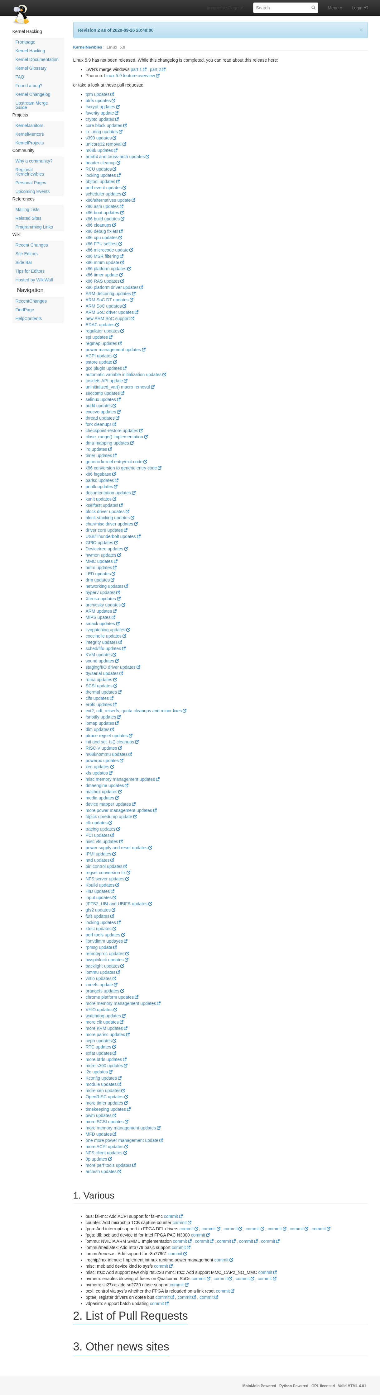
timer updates (99, 455)
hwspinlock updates (105, 959)
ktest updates (99, 928)
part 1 (136, 69)
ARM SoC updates (104, 306)
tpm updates (98, 94)
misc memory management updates (120, 779)
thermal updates (101, 692)
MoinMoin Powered (259, 1386)
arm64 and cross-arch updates (115, 156)
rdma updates (99, 679)
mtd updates (98, 860)
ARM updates (99, 611)
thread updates (100, 418)
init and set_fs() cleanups (110, 741)
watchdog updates (103, 1015)
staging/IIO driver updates (111, 667)
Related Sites (28, 218)
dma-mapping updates (107, 443)
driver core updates (104, 530)
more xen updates (103, 1090)
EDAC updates (100, 324)
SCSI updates (99, 685)
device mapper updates (108, 804)
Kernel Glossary (31, 68)
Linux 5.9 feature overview (129, 75)
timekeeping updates (106, 1109)
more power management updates (119, 810)
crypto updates (100, 119)
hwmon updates (101, 555)
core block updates (104, 125)
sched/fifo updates (103, 648)
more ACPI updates (104, 1146)
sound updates (100, 660)
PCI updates (98, 835)
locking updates (101, 175)
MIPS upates (98, 617)
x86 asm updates (102, 206)
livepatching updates (106, 629)
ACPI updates (99, 355)
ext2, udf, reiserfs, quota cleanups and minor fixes (134, 710)
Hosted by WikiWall (34, 279)
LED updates (98, 573)
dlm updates (97, 729)
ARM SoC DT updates (107, 299)
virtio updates (99, 978)
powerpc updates (102, 760)
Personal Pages (31, 182)
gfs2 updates (98, 909)
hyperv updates (101, 592)
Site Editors (27, 253)
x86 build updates (103, 218)
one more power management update (122, 1140)
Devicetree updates (104, 548)
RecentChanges (31, 301)
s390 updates (99, 137)
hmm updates (99, 567)
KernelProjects (30, 142)
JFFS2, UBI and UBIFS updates (116, 903)
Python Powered (293, 1386)
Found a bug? (29, 85)
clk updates (97, 822)
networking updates (104, 586)
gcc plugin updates (104, 368)
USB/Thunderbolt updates (111, 536)
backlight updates (103, 966)
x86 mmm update (102, 262)
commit (171, 1216)
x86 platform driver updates (112, 287)
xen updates (97, 766)
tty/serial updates (102, 673)
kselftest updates (102, 505)
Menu (335, 8)
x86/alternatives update (108, 200)
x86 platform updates (106, 268)
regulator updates (103, 330)
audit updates (99, 405)
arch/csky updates (103, 604)
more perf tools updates (109, 1165)
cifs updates (97, 698)
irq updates (96, 449)
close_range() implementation (114, 436)
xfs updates (97, 773)
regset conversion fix (106, 872)
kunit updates (99, 499)
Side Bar (24, 262)
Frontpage (26, 42)
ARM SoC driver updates (110, 312)
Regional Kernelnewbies (30, 172)
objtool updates (100, 181)
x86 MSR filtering (102, 256)
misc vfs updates (102, 841)
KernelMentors (30, 134)
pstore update (99, 362)
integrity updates (102, 642)
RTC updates (98, 1046)
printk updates (99, 486)
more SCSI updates (105, 1121)
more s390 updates (104, 1065)
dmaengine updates (105, 785)
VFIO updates (99, 1009)
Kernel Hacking (30, 50)
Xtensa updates (101, 598)
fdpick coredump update (109, 816)
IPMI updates (99, 853)
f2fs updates (97, 916)
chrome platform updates (110, 997)
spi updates (97, 337)
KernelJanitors (30, 125)
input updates (99, 897)
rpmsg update (99, 947)
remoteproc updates (105, 953)
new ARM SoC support (108, 318)
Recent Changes (32, 245)
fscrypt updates (100, 106)
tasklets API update (104, 380)
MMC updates (99, 561)
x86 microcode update (107, 249)
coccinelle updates (104, 636)
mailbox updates (102, 791)
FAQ (20, 76)
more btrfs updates (104, 1059)
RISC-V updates (101, 748)
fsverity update (100, 113)
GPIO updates (99, 542)
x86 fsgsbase (99, 474)
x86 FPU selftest (102, 243)
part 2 (155, 69)
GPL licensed (323, 1386)
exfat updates (99, 1053)
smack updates (100, 623)
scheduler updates (103, 193)
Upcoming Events (33, 191)
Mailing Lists (28, 209)
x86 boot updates (102, 212)
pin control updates (104, 866)
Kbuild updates (100, 885)
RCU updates (99, 169)
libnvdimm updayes (104, 941)
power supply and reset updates (116, 847)
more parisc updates (105, 1034)
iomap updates (100, 723)
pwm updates (99, 1115)
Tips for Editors (30, 271)
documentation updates (108, 492)
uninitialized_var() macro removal (118, 386)
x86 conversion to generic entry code (121, 467)
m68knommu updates (107, 754)
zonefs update (99, 984)
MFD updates (99, 1134)
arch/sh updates (101, 1171)
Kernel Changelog (33, 94)
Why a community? (34, 160)
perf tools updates (103, 934)
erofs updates (99, 704)
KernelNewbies (87, 47)
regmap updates (101, 343)
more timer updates (104, 1102)
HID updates (98, 891)
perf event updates (104, 187)
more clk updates (102, 1022)
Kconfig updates (101, 1078)
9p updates (96, 1159)
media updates (100, 797)
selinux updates (101, 399)
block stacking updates (108, 517)
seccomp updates (103, 393)
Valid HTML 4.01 (352, 1386)
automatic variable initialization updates (124, 374)
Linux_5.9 (116, 47)
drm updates (98, 579)
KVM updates (99, 654)
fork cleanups (99, 424)
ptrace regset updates (107, 735)
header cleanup (101, 162)
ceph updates (99, 1040)
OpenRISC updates (104, 1096)
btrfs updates (98, 100)
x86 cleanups (99, 225)
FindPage (25, 309)
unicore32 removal (104, 144)
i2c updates (97, 1071)
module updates (101, 1084)
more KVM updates (104, 1028)
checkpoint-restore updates (112, 430)
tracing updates (101, 829)
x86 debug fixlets (102, 231)
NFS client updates (104, 1152)
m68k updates (99, 150)
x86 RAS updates (103, 281)
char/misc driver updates (109, 523)
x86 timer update (102, 274)
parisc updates (100, 480)
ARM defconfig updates (108, 293)
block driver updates (105, 511)
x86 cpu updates (102, 237)
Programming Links (34, 226)
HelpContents (29, 318)
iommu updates (101, 972)
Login (357, 7)
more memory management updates (121, 1003)
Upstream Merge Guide (32, 105)
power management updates (113, 349)
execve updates (101, 411)
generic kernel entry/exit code (114, 461)
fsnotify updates (101, 716)
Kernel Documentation (37, 59)
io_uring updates (102, 131)
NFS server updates (105, 878)
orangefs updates (102, 990)
